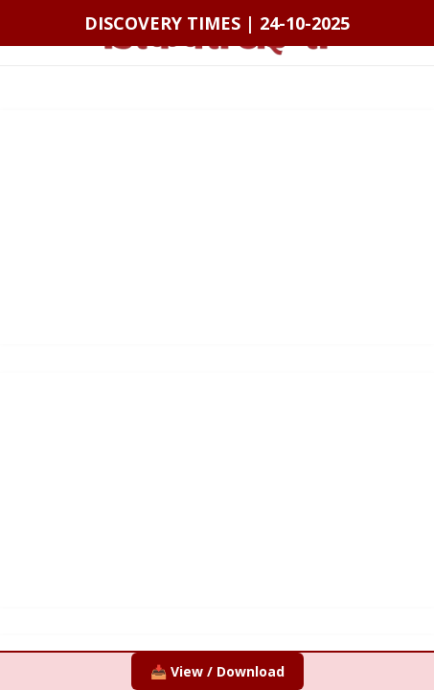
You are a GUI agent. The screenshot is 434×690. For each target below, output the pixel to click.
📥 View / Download (217, 671)
